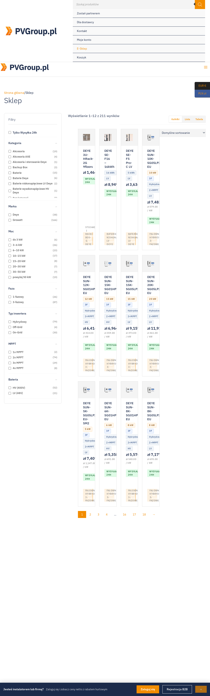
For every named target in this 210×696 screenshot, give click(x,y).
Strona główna (14, 93)
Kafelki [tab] (175, 119)
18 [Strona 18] (144, 515)
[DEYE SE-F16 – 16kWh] (107, 137)
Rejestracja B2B (177, 689)
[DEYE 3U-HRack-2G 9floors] (86, 137)
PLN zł (200, 94)
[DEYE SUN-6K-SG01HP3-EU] (107, 390)
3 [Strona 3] (98, 515)
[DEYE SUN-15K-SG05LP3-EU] (129, 263)
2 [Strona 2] (90, 515)
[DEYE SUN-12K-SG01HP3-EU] (86, 263)
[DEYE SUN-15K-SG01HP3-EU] (107, 263)
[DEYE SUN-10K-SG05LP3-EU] (150, 137)
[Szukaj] (200, 4)
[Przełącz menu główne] (205, 68)
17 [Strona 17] (134, 515)
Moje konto (84, 40)
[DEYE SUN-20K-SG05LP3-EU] (150, 263)
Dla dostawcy (85, 22)
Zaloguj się (148, 689)
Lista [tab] (187, 119)
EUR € (200, 86)
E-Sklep (82, 48)
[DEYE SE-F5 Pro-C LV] (129, 137)
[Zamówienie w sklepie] (183, 133)
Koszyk (81, 57)
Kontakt (82, 31)
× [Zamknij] (201, 689)
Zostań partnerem (88, 13)
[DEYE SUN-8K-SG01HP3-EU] (129, 390)
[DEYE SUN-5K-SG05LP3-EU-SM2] (86, 390)
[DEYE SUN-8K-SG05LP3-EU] (150, 390)
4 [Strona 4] (106, 515)
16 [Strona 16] (124, 515)
